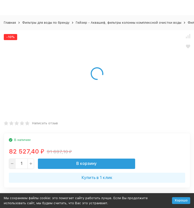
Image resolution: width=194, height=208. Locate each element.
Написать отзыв (45, 123)
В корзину (86, 163)
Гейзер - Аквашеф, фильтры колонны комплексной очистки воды (128, 22)
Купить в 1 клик (97, 177)
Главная (10, 22)
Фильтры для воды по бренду (45, 22)
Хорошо (181, 200)
